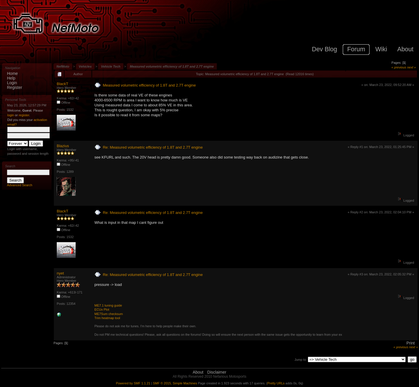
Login (12, 82)
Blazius (63, 146)
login (10, 115)
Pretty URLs (276, 383)
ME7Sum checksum (108, 314)
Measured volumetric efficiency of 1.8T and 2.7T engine (172, 66)
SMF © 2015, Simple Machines (175, 383)
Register (14, 87)
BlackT (62, 84)
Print (410, 343)
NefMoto (62, 66)
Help (11, 78)
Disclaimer (216, 372)
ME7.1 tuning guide (108, 305)
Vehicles (85, 66)
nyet (60, 273)
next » (411, 67)
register (24, 115)
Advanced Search (19, 185)
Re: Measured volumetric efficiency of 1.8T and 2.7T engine (153, 147)
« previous (398, 67)
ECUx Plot (101, 309)
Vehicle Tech (110, 66)
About (198, 372)
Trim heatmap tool (107, 318)
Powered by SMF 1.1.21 (133, 383)
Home (12, 73)
